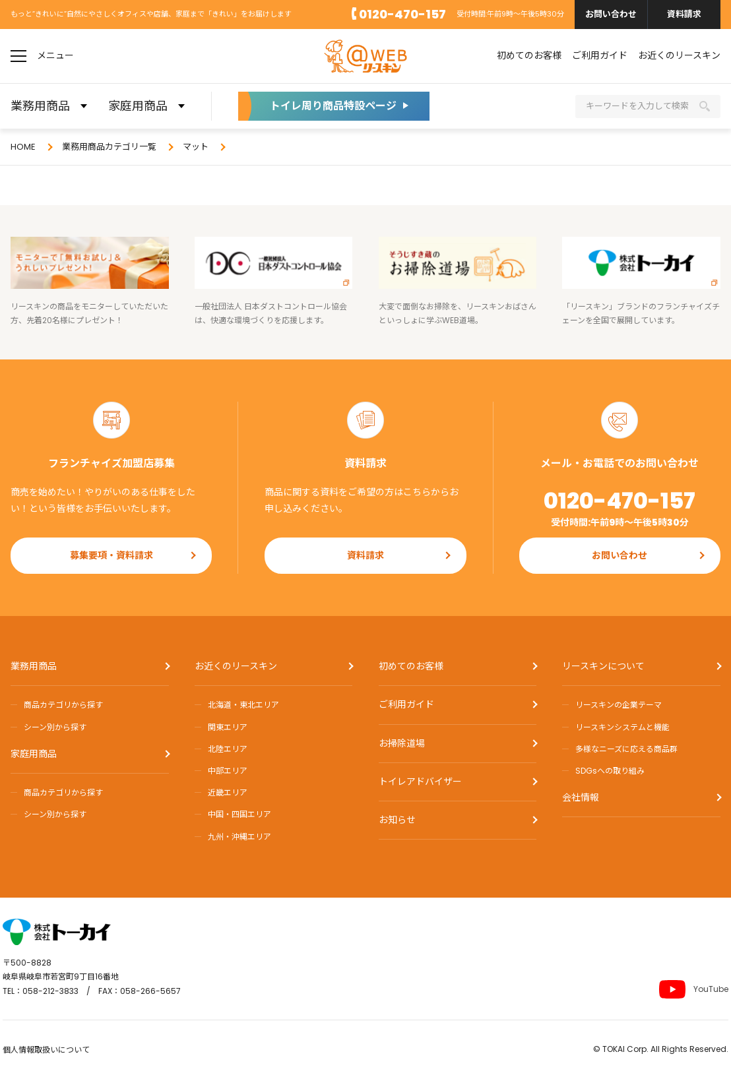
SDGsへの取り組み (610, 770)
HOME (23, 146)
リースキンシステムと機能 (622, 727)
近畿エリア (227, 792)
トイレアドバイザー (420, 781)
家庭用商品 (34, 753)
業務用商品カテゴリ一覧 (109, 146)
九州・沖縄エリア (239, 836)
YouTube (693, 989)
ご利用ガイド (599, 55)
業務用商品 (34, 666)
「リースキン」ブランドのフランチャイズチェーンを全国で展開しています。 (641, 281)
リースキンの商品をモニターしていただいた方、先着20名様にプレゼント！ (90, 281)
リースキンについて (603, 666)
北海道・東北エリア (243, 704)
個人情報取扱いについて (46, 1049)
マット (195, 146)
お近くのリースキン (679, 55)
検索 (704, 106)
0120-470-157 (402, 14)
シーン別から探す (55, 727)
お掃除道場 (402, 743)
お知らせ (397, 819)
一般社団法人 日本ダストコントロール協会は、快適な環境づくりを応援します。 (274, 281)
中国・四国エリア (239, 814)
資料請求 (684, 14)
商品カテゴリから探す (63, 704)
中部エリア (227, 770)
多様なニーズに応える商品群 (626, 749)
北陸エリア (227, 749)
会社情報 (580, 797)
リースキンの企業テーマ (618, 704)
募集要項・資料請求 (111, 555)
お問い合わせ (611, 14)
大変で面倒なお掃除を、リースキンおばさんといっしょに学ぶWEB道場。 (458, 281)
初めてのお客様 (529, 55)
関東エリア (227, 727)
